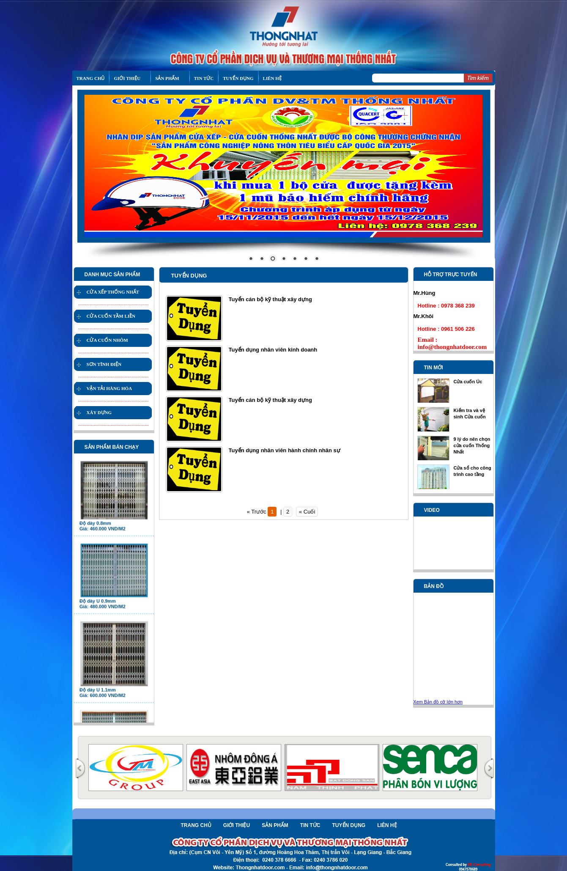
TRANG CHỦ (91, 78)
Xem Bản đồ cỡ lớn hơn (438, 701)
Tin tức (204, 78)
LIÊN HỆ (272, 78)
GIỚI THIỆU (127, 78)
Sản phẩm (275, 825)
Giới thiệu (236, 825)
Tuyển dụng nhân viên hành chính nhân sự (284, 450)
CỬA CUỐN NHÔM (107, 340)
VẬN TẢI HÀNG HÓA (109, 388)
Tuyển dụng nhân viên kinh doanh (273, 349)
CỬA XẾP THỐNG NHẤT (113, 291)
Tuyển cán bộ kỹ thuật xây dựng (270, 299)
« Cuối (307, 511)
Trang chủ (196, 825)
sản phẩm (167, 78)
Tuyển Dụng (238, 78)
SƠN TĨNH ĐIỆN (104, 364)
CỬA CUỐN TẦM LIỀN (111, 316)
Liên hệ (387, 825)
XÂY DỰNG (99, 412)
